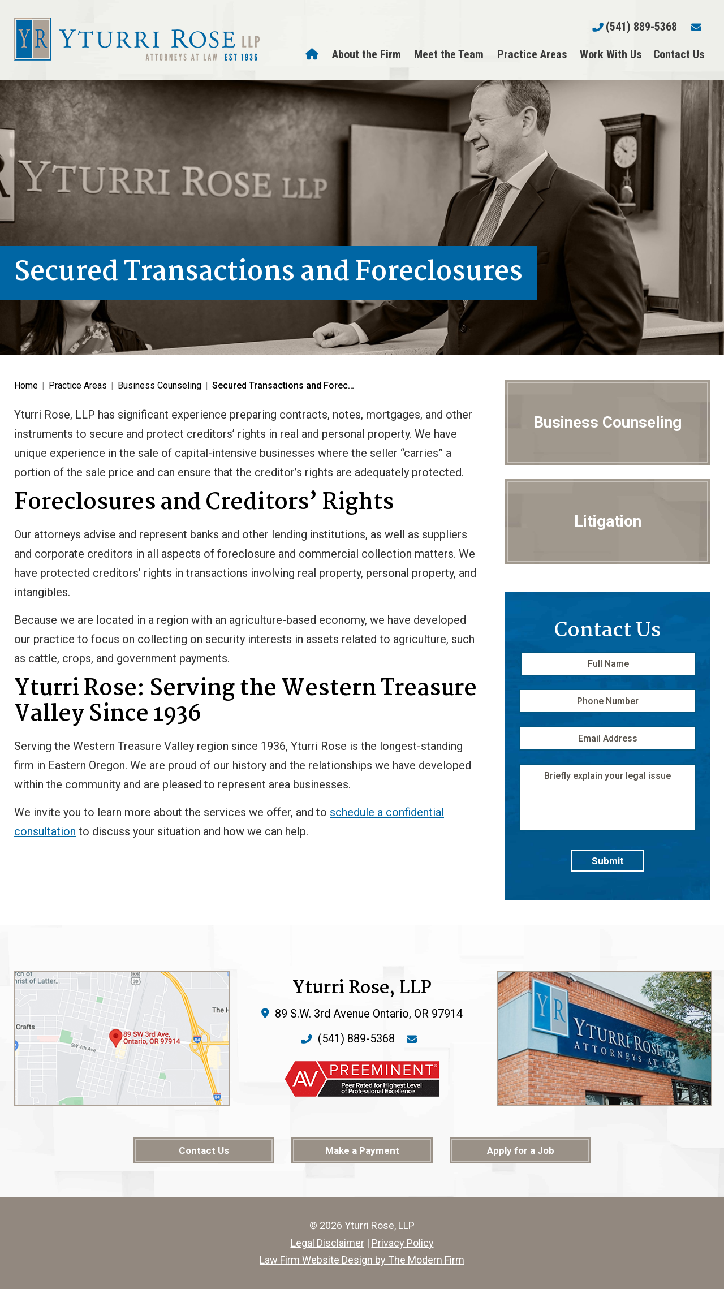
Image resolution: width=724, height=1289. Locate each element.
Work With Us (610, 54)
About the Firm (366, 54)
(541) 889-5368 (641, 26)
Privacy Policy (403, 1243)
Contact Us (678, 54)
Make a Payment (362, 1150)
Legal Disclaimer (327, 1243)
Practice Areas (532, 54)
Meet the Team (449, 54)
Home (313, 54)
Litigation (607, 521)
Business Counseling (607, 422)
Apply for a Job (520, 1150)
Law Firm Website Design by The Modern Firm (362, 1260)
